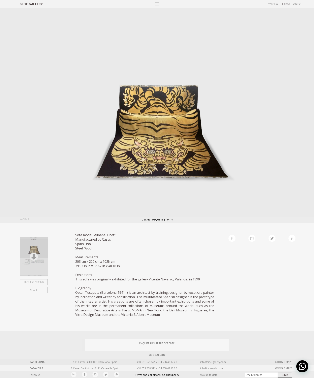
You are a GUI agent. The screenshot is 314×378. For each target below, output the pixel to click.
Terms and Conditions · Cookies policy (157, 375)
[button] (302, 366)
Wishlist (273, 3)
